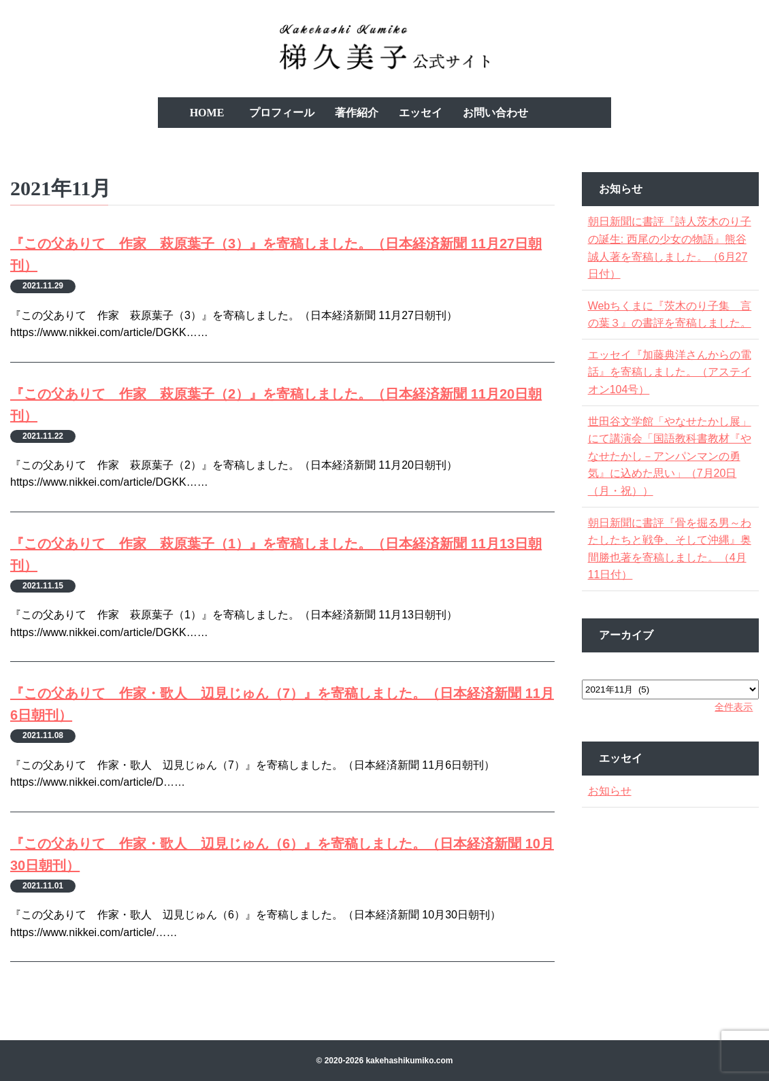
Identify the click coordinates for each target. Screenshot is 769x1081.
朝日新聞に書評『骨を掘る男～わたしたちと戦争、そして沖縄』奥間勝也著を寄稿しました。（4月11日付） (668, 566)
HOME (207, 112)
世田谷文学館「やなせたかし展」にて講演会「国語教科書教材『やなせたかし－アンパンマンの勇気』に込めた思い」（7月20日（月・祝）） (668, 473)
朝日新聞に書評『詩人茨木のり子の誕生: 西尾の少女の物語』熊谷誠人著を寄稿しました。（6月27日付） (668, 248)
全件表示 (729, 724)
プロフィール (281, 112)
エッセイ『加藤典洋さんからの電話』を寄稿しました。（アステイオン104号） (668, 389)
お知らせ (614, 808)
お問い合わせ (495, 112)
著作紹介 (356, 112)
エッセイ (420, 112)
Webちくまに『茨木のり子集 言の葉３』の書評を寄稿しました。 (668, 323)
